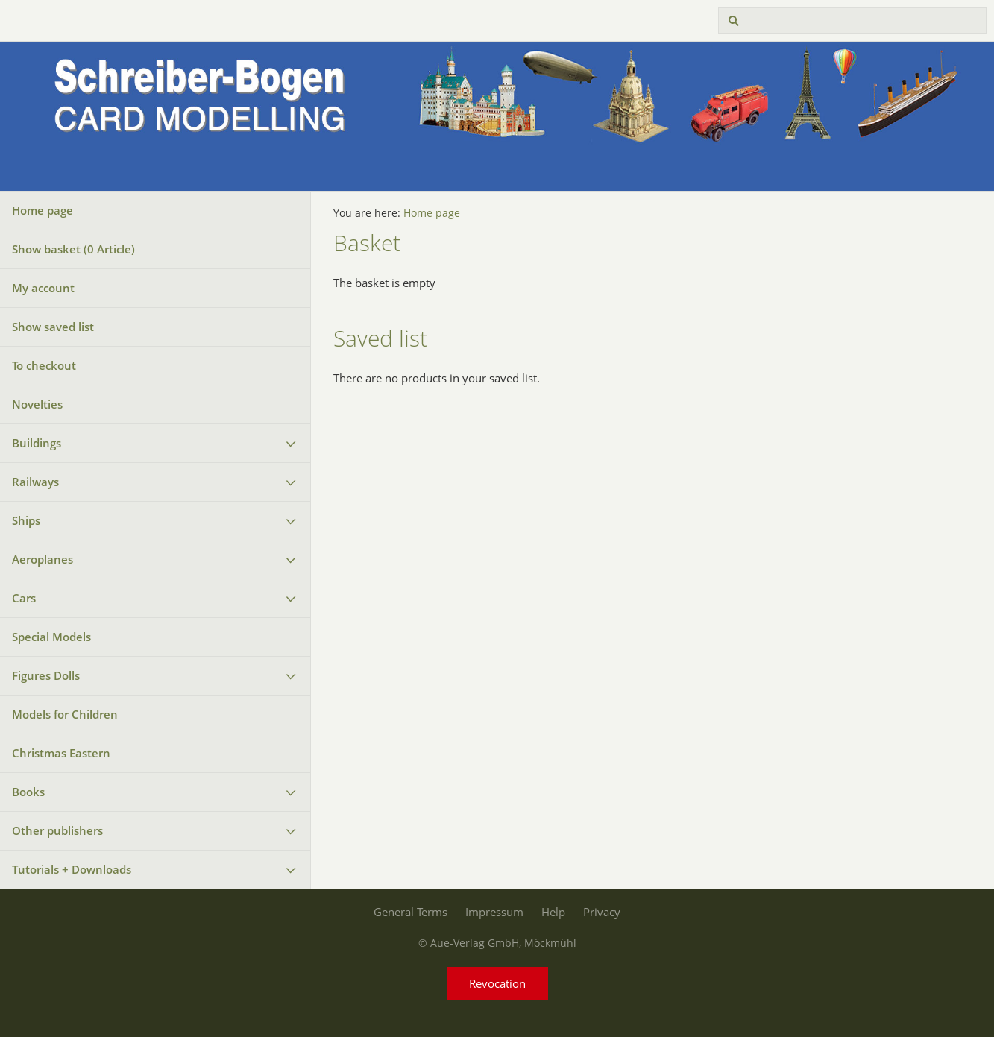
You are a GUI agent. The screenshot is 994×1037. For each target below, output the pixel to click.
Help (553, 911)
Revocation (497, 983)
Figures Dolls (46, 675)
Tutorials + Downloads (71, 869)
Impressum (494, 911)
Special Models (51, 636)
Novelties (37, 404)
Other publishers (57, 830)
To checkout (44, 365)
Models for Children (65, 714)
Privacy (601, 911)
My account (43, 287)
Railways (35, 481)
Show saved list (53, 326)
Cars (24, 597)
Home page (42, 210)
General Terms (410, 911)
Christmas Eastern (61, 753)
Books (28, 791)
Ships (26, 520)
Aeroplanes (42, 559)
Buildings (36, 442)
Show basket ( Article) (73, 249)
